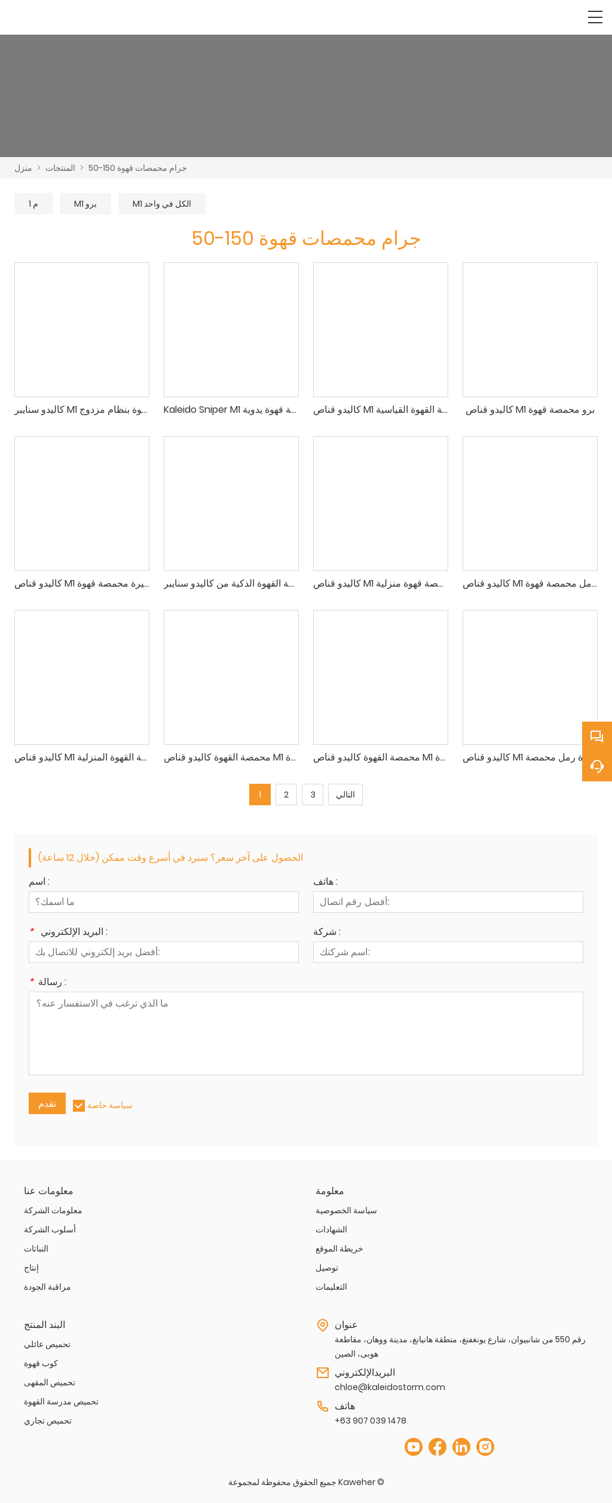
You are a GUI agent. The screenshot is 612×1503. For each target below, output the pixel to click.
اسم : (39, 882)
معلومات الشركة (53, 1210)
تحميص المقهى (49, 1382)
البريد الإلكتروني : (68, 932)
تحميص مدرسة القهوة (61, 1401)
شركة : (327, 932)
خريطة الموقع (339, 1248)
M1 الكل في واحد (162, 204)
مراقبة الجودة (47, 1287)
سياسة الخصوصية (346, 1210)
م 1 (33, 204)
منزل (23, 168)
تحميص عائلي (47, 1344)
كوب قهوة (41, 1363)
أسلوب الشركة (50, 1229)
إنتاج (31, 1268)
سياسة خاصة (110, 1105)
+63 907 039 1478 (370, 1421)
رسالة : (47, 983)
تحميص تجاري (48, 1421)
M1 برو (85, 204)
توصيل (327, 1268)
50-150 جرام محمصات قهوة (137, 168)
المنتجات (60, 168)
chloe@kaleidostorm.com (390, 1387)
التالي (345, 794)
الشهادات (331, 1229)
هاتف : (325, 882)
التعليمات (331, 1287)
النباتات (36, 1248)
